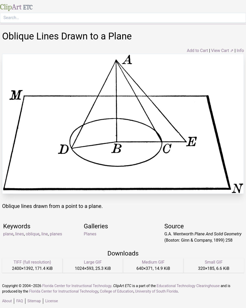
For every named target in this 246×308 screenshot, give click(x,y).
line (44, 233)
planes (56, 233)
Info (240, 50)
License (51, 301)
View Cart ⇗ (222, 50)
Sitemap (34, 301)
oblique (33, 233)
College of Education (116, 291)
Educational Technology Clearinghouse (188, 286)
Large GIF (93, 262)
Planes (90, 233)
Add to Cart (197, 50)
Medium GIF (153, 262)
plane (8, 233)
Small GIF (213, 262)
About (7, 301)
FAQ (19, 301)
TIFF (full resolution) (32, 262)
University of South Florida (156, 291)
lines (19, 233)
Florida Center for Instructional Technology (76, 286)
